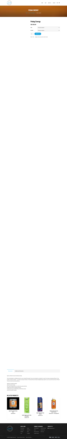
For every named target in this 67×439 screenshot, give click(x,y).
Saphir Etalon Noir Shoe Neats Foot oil (54, 411)
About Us (28, 429)
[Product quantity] (32, 34)
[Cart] (59, 3)
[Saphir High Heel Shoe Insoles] (40, 404)
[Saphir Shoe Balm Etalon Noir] (13, 403)
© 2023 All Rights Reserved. (11, 437)
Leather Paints (36, 433)
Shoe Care (42, 431)
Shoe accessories (32, 12)
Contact (28, 433)
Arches (32, 30)
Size (31, 27)
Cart (21, 433)
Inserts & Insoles (43, 428)
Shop (28, 431)
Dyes (35, 429)
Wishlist (22, 431)
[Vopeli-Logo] (9, 3)
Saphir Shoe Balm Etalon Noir (13, 411)
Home (27, 12)
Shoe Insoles (46, 36)
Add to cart (38, 33)
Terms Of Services (28, 437)
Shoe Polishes (36, 428)
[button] (57, 3)
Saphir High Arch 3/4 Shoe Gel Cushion (26, 416)
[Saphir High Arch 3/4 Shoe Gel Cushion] (27, 405)
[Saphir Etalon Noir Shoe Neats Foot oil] (54, 403)
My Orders (22, 429)
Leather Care (43, 429)
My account (22, 428)
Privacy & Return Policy (21, 437)
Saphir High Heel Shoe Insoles (40, 413)
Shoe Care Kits (36, 431)
